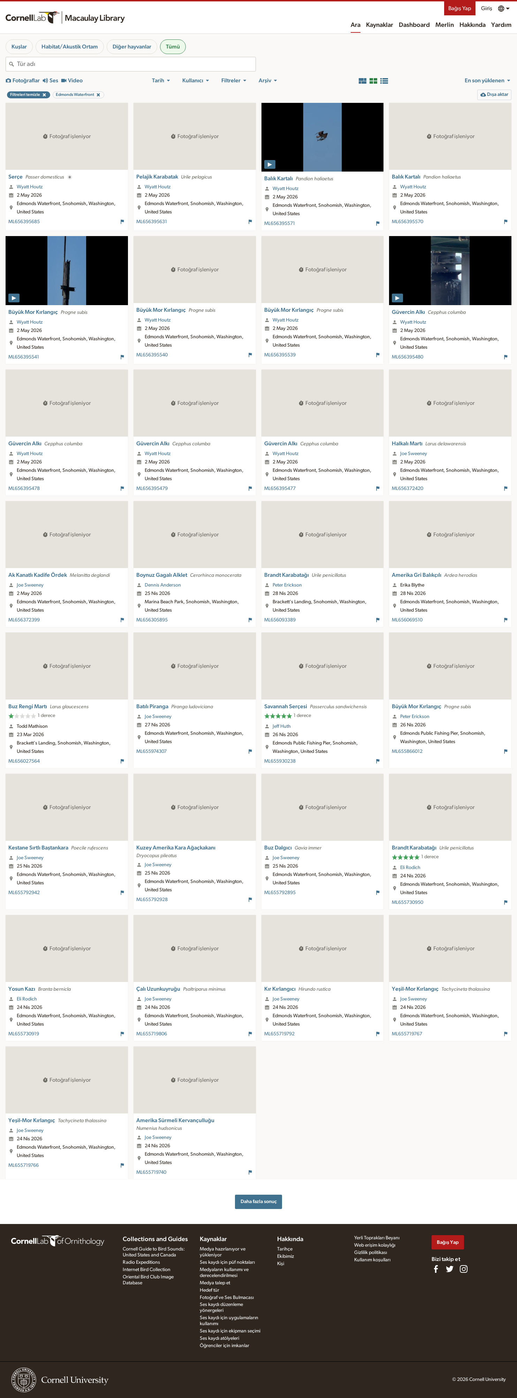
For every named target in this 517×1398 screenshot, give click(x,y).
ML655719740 (151, 1172)
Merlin (444, 25)
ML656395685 (24, 221)
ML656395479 (152, 488)
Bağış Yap (459, 8)
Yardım (501, 25)
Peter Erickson (287, 585)
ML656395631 (151, 221)
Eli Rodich (410, 867)
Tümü (173, 47)
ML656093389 (280, 620)
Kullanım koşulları (372, 1259)
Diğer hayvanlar (132, 47)
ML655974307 (151, 751)
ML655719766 (23, 1165)
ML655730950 (407, 902)
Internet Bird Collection (146, 1269)
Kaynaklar (379, 25)
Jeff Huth (282, 726)
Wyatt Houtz (30, 186)
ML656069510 (407, 620)
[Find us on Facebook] (436, 1269)
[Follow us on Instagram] (463, 1269)
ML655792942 (24, 892)
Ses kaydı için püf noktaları (227, 1262)
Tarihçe (284, 1249)
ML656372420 (407, 488)
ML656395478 (24, 488)
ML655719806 (151, 1034)
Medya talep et (215, 1282)
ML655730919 (23, 1034)
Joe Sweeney (413, 453)
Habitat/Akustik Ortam (69, 47)
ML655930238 (280, 761)
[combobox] (136, 64)
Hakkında (472, 25)
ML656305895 (152, 620)
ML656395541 (23, 357)
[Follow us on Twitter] (450, 1269)
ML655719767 (407, 1034)
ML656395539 (280, 355)
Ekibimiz (285, 1256)
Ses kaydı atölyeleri (219, 1338)
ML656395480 (407, 357)
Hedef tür (209, 1290)
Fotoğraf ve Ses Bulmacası (227, 1297)
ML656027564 (24, 761)
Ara (355, 25)
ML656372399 (24, 620)
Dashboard (414, 25)
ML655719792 (279, 1034)
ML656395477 (280, 488)
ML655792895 (280, 892)
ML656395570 (407, 221)
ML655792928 (152, 899)
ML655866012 (407, 751)
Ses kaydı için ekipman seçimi (230, 1331)
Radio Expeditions (141, 1262)
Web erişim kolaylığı (374, 1245)
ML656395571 (279, 223)
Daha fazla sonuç (259, 1201)
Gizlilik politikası (370, 1252)
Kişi (280, 1263)
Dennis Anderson (163, 585)
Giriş (486, 8)
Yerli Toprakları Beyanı (377, 1237)
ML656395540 (152, 355)
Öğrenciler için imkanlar (224, 1345)
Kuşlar (19, 47)
